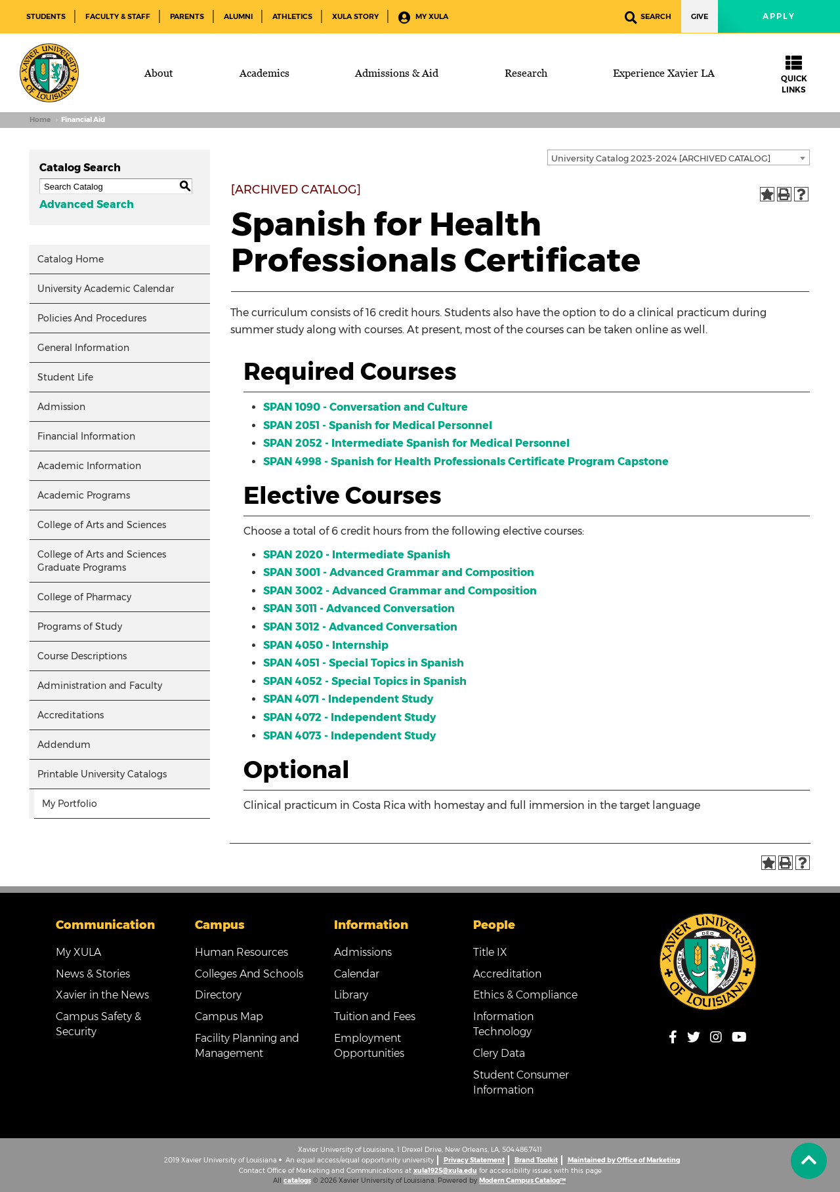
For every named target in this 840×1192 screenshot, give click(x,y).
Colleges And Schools (249, 974)
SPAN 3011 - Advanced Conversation (359, 608)
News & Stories (93, 974)
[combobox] (678, 157)
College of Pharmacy (84, 597)
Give (699, 16)
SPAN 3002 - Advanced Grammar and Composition (400, 591)
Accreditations (70, 715)
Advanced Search (86, 204)
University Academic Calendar (105, 289)
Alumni (238, 16)
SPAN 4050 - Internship (325, 645)
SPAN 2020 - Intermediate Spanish (356, 554)
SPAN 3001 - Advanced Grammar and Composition (398, 572)
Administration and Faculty (99, 685)
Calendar (356, 974)
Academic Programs (83, 495)
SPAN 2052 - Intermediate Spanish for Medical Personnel (416, 443)
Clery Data (499, 1053)
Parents (187, 16)
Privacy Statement (474, 1160)
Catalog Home (70, 259)
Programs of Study (79, 626)
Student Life (65, 377)
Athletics (292, 16)
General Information (83, 348)
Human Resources (241, 952)
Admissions (363, 952)
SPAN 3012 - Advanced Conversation (360, 627)
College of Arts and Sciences (101, 525)
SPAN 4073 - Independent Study (349, 736)
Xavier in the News (102, 995)
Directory (218, 995)
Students (46, 16)
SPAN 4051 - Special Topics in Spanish (363, 663)
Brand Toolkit (536, 1160)
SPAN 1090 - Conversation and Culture (365, 407)
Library (351, 995)
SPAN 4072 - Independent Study (349, 717)
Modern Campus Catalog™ (522, 1180)
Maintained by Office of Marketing (624, 1160)
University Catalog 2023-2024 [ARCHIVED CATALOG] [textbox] (660, 158)
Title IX (490, 952)
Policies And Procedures (91, 318)
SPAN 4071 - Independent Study (348, 699)
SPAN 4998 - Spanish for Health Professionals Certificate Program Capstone (466, 461)
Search (648, 17)
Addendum (64, 744)
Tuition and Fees (374, 1016)
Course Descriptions (82, 656)
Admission (61, 407)
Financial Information (86, 436)
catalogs (297, 1180)
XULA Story (355, 16)
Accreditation (507, 974)
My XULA (423, 17)
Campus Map (229, 1016)
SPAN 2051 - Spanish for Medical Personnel (377, 425)
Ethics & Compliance (525, 995)
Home (40, 119)
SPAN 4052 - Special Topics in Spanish (365, 681)
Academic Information (89, 466)
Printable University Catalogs (102, 774)
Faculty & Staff (117, 16)
